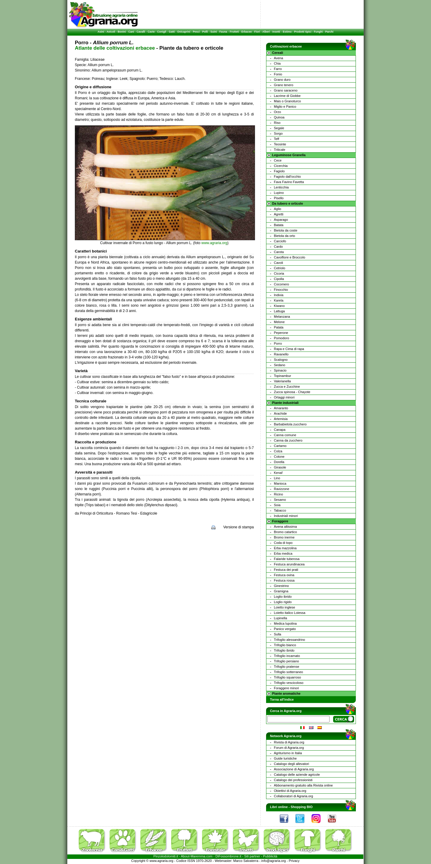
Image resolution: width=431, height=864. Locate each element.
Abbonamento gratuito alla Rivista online (303, 785)
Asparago (281, 219)
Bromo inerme (284, 537)
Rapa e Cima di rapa (289, 349)
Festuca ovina (284, 575)
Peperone (281, 332)
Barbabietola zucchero (290, 424)
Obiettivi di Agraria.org (290, 790)
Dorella (279, 462)
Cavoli (278, 262)
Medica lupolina (285, 623)
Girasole (280, 467)
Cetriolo (279, 268)
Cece (278, 160)
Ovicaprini (183, 31)
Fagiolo (279, 171)
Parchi (329, 31)
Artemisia (281, 419)
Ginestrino (281, 586)
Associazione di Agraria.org (294, 769)
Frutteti (234, 31)
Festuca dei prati (286, 569)
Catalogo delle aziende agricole (297, 774)
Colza (278, 451)
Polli (205, 31)
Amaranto (281, 408)
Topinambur (282, 376)
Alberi (266, 31)
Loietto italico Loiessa (289, 612)
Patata (278, 327)
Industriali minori (286, 516)
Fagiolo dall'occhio (287, 176)
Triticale (279, 149)
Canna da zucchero (288, 440)
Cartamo (280, 446)
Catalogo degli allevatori (291, 764)
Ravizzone (281, 489)
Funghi (318, 31)
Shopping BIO (301, 807)
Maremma (198, 856)
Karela (278, 300)
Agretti (278, 214)
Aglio (277, 209)
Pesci (196, 31)
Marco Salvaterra (245, 861)
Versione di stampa (238, 527)
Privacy (294, 861)
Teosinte (280, 144)
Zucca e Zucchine (287, 386)
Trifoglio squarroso (287, 677)
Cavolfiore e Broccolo (289, 257)
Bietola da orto (284, 236)
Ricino (278, 494)
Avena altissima (285, 526)
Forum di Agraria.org (289, 747)
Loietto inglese (284, 607)
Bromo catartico (285, 532)
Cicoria (279, 273)
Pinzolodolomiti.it (166, 856)
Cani (131, 31)
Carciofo (280, 241)
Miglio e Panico (285, 106)
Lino (277, 478)
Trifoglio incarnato (287, 656)
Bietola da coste (285, 230)
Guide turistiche (285, 758)
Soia (277, 505)
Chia (277, 63)
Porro (278, 343)
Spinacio (280, 370)
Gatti (172, 31)
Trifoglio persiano (286, 661)
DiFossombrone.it (228, 856)
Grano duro (282, 79)
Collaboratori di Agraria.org (293, 796)
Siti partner (252, 856)
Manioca (280, 483)
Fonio (278, 74)
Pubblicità (270, 856)
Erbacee (246, 31)
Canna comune (285, 435)
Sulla (277, 634)
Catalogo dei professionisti (293, 780)
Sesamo (280, 499)
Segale (279, 128)
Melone (279, 322)
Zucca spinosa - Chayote (292, 392)
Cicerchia (281, 166)
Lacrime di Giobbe (287, 96)
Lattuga (279, 311)
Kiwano (279, 306)
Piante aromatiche (286, 693)
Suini (213, 31)
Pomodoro (281, 338)
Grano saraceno (286, 90)
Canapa (280, 429)
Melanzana (282, 316)
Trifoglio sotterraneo (288, 672)
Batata (278, 225)
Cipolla (279, 279)
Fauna (223, 31)
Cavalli (140, 31)
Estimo (287, 31)
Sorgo (278, 133)
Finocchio (281, 289)
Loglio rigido (283, 602)
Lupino (279, 192)
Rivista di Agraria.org (289, 742)
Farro (278, 69)
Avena (278, 58)
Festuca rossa (284, 580)
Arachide (280, 413)
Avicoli (111, 31)
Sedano (279, 365)
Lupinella (280, 618)
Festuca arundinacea (289, 564)
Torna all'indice (282, 699)
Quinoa (279, 117)
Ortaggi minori (284, 397)
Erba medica (283, 553)
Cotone (279, 456)
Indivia (278, 295)
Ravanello (281, 354)
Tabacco (280, 510)
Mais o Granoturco (287, 101)
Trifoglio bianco (285, 645)
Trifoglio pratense (286, 666)
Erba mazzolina (285, 548)
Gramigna (281, 591)
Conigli (161, 31)
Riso (277, 122)
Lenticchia (281, 187)
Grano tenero (283, 85)
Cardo (278, 246)
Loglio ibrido (283, 596)
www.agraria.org (214, 243)
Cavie (151, 31)
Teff (276, 139)
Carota (279, 252)
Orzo (277, 112)
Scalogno (281, 359)
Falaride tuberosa (287, 559)
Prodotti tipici (302, 31)
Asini (101, 31)
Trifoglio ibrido (284, 650)
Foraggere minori (286, 688)
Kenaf (278, 472)
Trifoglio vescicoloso (288, 682)
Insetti (276, 31)
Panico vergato (285, 629)
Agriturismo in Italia (288, 753)
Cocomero (281, 284)
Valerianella (282, 381)
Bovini (122, 31)
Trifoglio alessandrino (289, 639)
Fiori (257, 31)
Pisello (278, 198)
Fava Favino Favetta (289, 182)
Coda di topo (283, 542)
